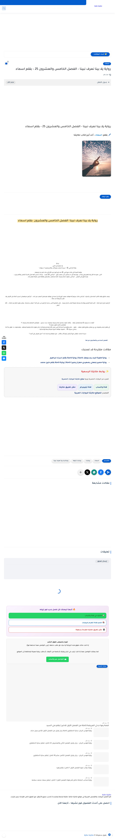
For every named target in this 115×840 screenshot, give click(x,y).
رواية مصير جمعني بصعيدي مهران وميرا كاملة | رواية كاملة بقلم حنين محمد (73, 363)
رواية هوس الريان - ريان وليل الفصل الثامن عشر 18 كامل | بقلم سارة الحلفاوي (62, 756)
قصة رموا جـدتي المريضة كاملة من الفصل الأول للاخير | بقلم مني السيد (77, 726)
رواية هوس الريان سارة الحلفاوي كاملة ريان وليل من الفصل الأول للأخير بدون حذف (61, 731)
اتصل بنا (62, 2)
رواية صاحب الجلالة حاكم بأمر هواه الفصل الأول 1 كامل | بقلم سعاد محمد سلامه (62, 780)
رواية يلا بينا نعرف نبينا (61, 461)
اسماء (107, 63)
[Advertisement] (57, 33)
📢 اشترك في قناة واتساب (95, 616)
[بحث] (4, 9)
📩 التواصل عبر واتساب (57, 659)
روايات (76, 9)
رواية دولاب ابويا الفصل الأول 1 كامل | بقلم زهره (74, 768)
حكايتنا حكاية (97, 6)
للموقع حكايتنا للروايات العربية (88, 393)
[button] (101, 472)
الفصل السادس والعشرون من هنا (96, 340)
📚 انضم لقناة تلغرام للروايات (93, 623)
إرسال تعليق (102, 561)
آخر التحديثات (30, 2)
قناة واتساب (101, 387)
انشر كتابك (53, 2)
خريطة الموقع (41, 2)
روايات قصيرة (43, 9)
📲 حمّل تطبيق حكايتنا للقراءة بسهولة (90, 630)
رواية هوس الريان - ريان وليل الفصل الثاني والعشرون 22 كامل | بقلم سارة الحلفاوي (60, 743)
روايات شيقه (77, 461)
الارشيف (81, 2)
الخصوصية (71, 2)
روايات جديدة (67, 9)
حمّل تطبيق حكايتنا (67, 387)
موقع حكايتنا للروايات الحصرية (73, 379)
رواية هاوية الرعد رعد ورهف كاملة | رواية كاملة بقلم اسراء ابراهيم (78, 358)
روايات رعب (55, 9)
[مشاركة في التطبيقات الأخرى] (80, 472)
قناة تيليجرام (85, 387)
